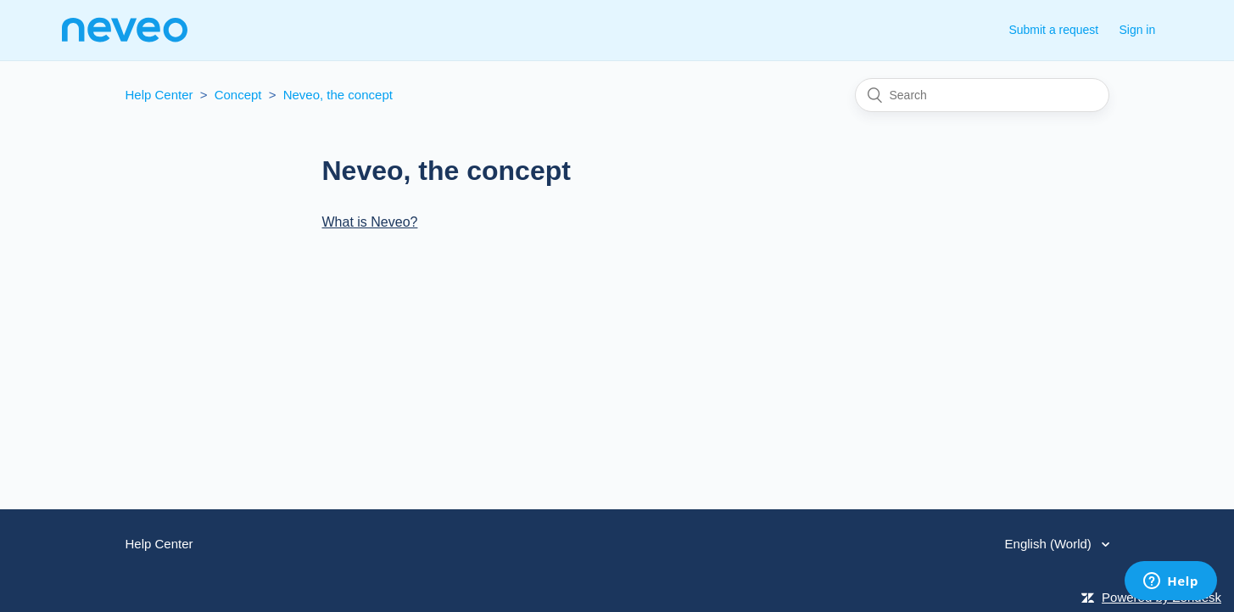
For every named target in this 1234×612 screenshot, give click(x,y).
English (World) (1050, 543)
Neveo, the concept (338, 94)
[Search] (982, 95)
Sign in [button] (1137, 29)
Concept (238, 94)
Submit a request (1053, 29)
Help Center (159, 94)
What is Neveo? (370, 222)
